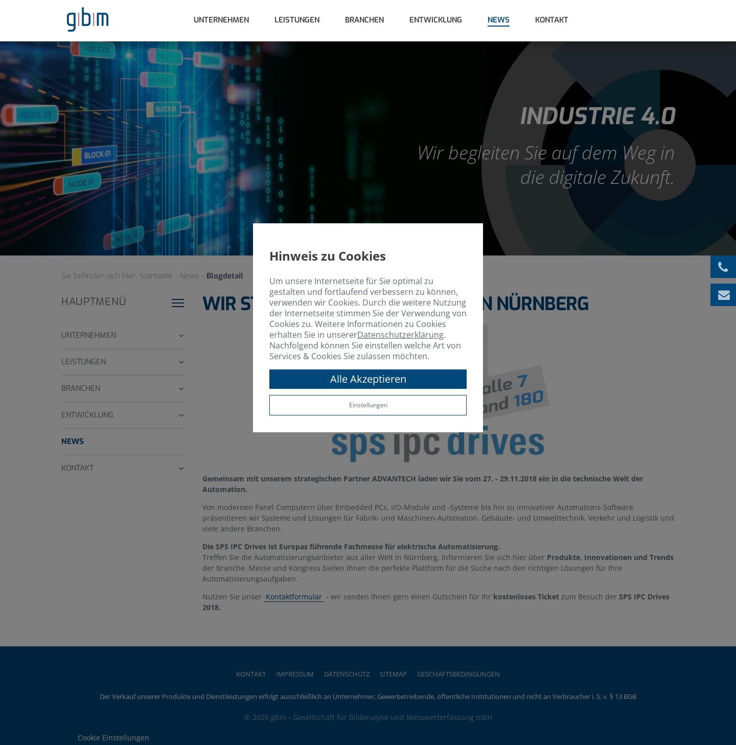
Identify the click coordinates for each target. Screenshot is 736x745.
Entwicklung (435, 20)
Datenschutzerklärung (400, 334)
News (499, 20)
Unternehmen (221, 20)
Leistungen (296, 20)
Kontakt (551, 20)
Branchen (364, 20)
